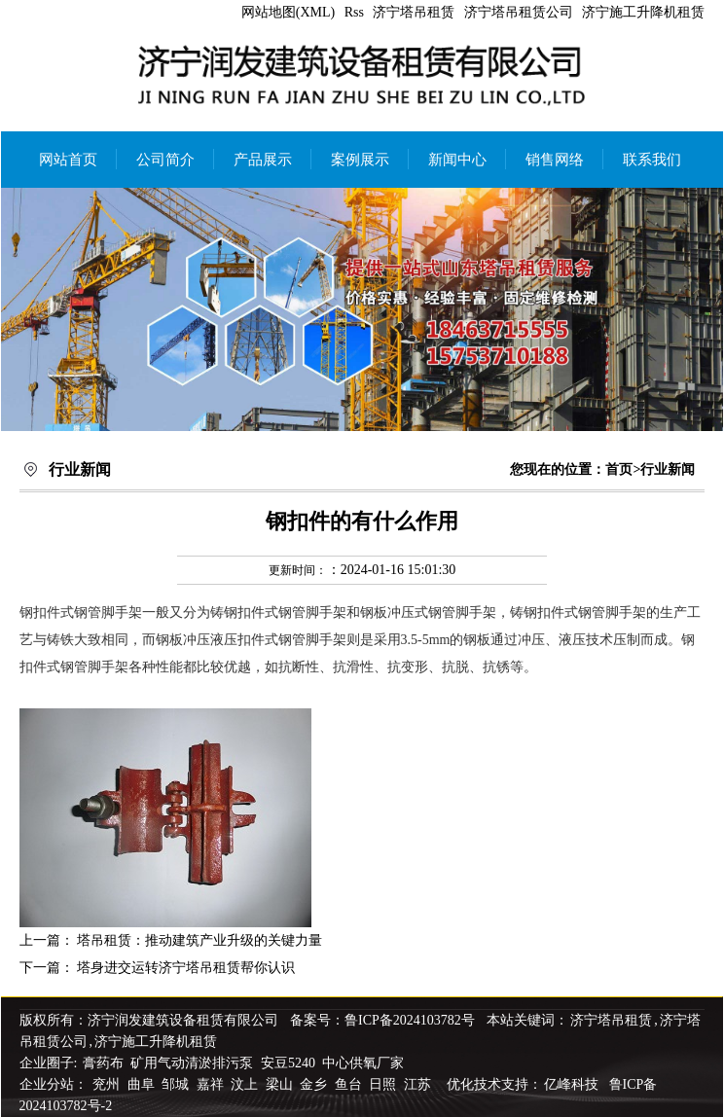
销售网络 (554, 159)
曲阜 (143, 1084)
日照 (384, 1084)
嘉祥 (212, 1084)
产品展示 (263, 159)
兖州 (108, 1084)
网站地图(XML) (288, 12)
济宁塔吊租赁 (413, 12)
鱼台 (350, 1084)
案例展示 (360, 159)
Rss (354, 12)
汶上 (246, 1084)
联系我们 (652, 159)
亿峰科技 (571, 1084)
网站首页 (68, 159)
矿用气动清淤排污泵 (193, 1063)
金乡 (315, 1084)
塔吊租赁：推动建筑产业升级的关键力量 (199, 940)
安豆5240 (288, 1063)
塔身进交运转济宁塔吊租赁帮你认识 (186, 967)
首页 (619, 469)
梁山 (281, 1084)
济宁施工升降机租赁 (643, 12)
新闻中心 (457, 159)
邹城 (177, 1084)
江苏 (419, 1084)
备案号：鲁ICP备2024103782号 (382, 1020)
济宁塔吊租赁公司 (518, 12)
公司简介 (165, 159)
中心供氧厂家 (363, 1063)
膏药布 (103, 1063)
